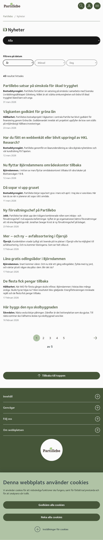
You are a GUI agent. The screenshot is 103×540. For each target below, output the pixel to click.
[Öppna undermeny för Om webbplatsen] (97, 430)
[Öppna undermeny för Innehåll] (97, 396)
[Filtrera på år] (18, 63)
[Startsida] (12, 5)
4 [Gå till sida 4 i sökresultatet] (57, 338)
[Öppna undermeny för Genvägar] (97, 407)
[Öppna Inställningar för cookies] (51, 529)
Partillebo (8, 16)
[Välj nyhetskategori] (51, 40)
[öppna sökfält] (81, 5)
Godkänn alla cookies (51, 504)
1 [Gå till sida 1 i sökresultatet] (37, 338)
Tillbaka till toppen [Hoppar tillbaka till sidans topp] (51, 375)
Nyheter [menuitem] (21, 16)
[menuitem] (10, 16)
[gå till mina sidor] (89, 5)
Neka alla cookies (51, 517)
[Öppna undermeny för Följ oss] (97, 418)
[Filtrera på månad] (50, 63)
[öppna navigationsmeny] (97, 5)
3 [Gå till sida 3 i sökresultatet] (50, 338)
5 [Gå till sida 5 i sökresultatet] (64, 338)
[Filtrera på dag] (82, 63)
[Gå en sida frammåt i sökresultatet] (95, 338)
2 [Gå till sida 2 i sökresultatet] (43, 338)
